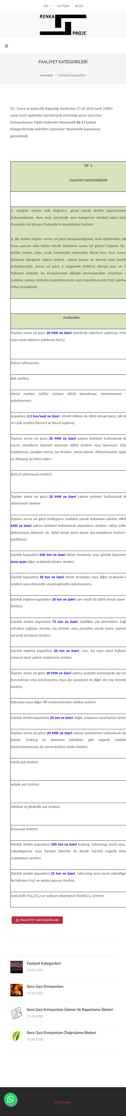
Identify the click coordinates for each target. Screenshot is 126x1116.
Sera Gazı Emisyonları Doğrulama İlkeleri (61, 1033)
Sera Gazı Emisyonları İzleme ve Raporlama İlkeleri (70, 1010)
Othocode (63, 1102)
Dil (48, 6)
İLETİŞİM (63, 6)
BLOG (79, 6)
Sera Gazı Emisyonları (45, 986)
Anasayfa (46, 75)
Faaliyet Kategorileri (37, 920)
